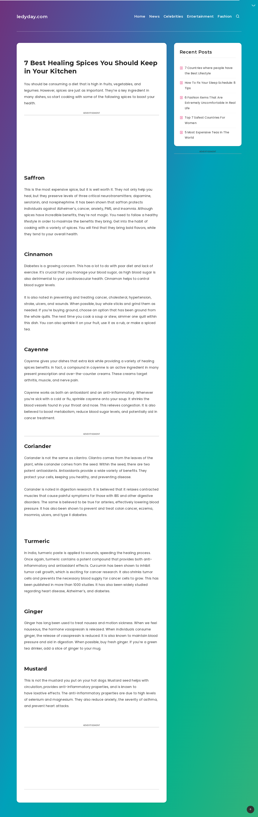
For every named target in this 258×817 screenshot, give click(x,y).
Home (139, 16)
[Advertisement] (91, 146)
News (154, 16)
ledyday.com (32, 16)
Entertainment (200, 16)
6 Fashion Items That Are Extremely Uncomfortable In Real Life (210, 103)
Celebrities (173, 16)
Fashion (225, 16)
